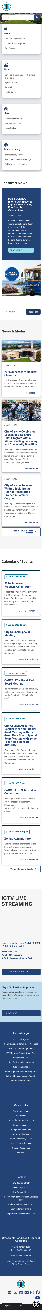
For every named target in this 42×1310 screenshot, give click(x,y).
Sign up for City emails (21, 1209)
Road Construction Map (21, 1143)
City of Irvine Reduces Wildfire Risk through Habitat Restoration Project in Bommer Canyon (18, 492)
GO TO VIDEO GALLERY (17, 972)
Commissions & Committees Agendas (21, 1044)
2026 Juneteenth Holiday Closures (20, 373)
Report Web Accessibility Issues (21, 1213)
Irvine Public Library (13, 118)
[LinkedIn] (21, 1293)
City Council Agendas (21, 1039)
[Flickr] (9, 1293)
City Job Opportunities (15, 39)
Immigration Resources (21, 1129)
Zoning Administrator (18, 838)
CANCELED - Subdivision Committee (20, 792)
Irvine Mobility (11, 128)
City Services (10, 48)
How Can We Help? (21, 1192)
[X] (15, 1293)
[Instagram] (32, 1293)
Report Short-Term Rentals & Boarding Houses (21, 1198)
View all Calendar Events (21, 869)
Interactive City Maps (21, 1134)
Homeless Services (21, 1125)
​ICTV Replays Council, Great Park (17, 958)
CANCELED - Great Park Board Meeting (19, 682)
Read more (16, 250)
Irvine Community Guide (21, 1139)
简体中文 (36, 943)
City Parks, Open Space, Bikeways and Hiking (20, 76)
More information (27, 611)
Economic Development (15, 43)
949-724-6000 (24, 1255)
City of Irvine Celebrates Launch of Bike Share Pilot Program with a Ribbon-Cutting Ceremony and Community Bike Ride (20, 438)
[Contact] (27, 1293)
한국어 (12, 946)
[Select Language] (12, 1305)
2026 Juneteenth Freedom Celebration (17, 585)
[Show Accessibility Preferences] (36, 1304)
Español (20, 946)
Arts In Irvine (10, 87)
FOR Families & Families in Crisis (21, 1120)
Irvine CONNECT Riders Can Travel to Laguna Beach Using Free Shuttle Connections (20, 204)
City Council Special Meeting (17, 633)
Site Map (21, 1152)
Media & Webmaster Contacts (21, 1204)
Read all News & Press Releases (23, 532)
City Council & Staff (21, 1183)
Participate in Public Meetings (18, 159)
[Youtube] (37, 1298)
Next (30, 312)
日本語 (5, 946)
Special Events (11, 82)
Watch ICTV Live (9, 952)
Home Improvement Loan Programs (21, 1071)
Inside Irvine (10, 92)
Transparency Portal (14, 155)
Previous (12, 312)
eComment (21, 1116)
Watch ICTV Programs (12, 955)
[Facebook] (38, 1293)
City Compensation (21, 1111)
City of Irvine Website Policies (21, 1062)
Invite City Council (21, 1187)
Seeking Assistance (21, 1148)
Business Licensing (21, 1067)
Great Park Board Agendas (21, 1048)
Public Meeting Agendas (16, 164)
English (28, 943)
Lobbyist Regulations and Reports (21, 1076)
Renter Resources (13, 123)
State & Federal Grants (21, 1080)
